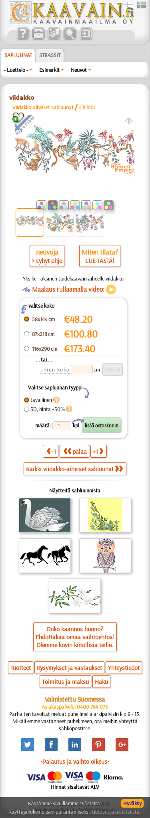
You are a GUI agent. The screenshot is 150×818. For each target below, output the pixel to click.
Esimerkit (49, 69)
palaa (75, 451)
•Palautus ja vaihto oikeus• (75, 761)
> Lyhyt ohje (47, 261)
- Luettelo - (16, 69)
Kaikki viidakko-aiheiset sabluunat (74, 469)
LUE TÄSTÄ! (99, 261)
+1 (98, 451)
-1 (51, 451)
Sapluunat (18, 55)
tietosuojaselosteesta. (116, 811)
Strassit (49, 55)
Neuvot (79, 69)
